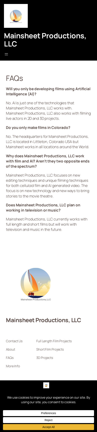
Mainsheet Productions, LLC (45, 40)
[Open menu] (6, 54)
